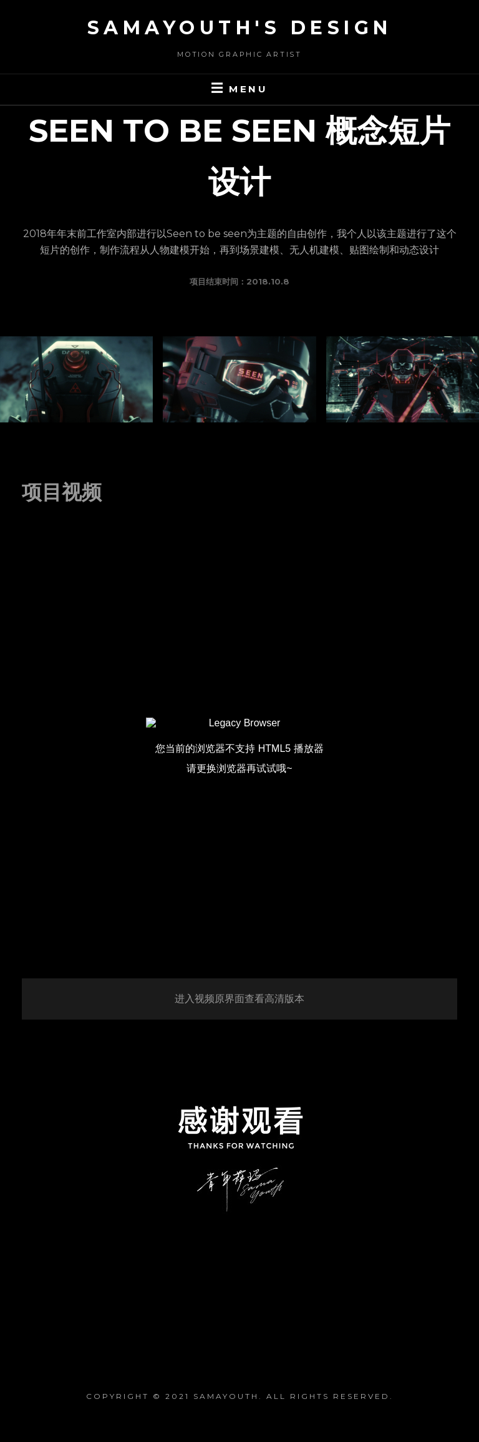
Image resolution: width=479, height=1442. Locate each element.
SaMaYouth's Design (239, 27)
